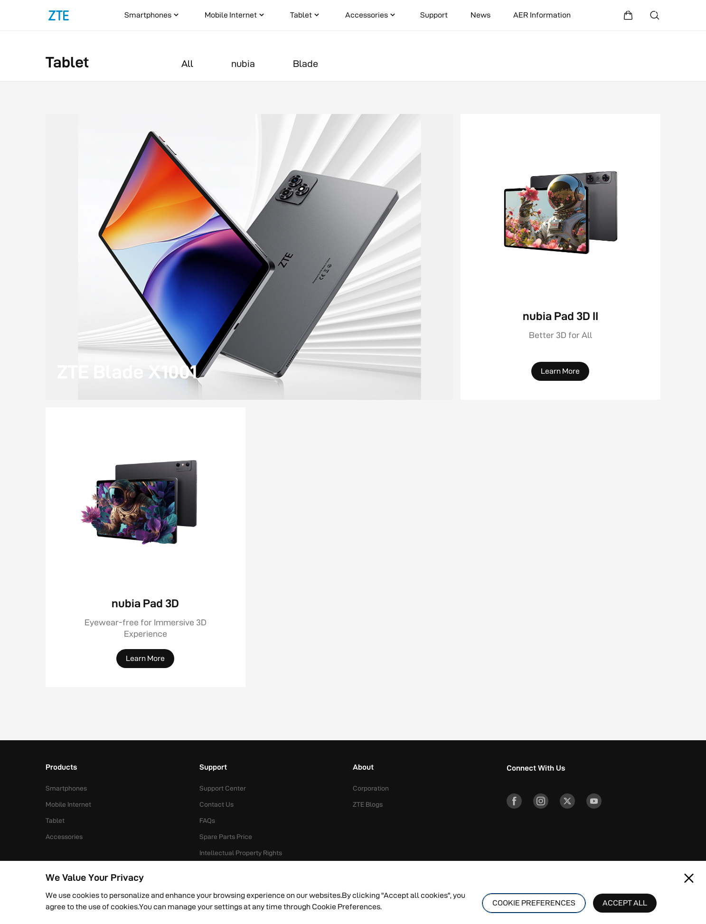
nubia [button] (243, 63)
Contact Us (216, 804)
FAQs (207, 820)
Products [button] (61, 768)
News (480, 15)
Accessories (371, 15)
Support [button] (213, 768)
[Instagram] (540, 801)
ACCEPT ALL (624, 903)
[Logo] (59, 15)
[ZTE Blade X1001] (249, 257)
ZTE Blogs (368, 804)
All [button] (187, 63)
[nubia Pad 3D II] (560, 257)
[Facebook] (514, 801)
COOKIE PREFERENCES (533, 903)
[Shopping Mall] (628, 15)
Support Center (222, 788)
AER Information (542, 15)
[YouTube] (594, 801)
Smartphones (152, 15)
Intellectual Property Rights (240, 853)
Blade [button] (305, 63)
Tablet (305, 15)
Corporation (371, 788)
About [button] (363, 768)
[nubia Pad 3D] (145, 576)
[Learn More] (560, 371)
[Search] (654, 15)
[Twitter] (567, 801)
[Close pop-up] (688, 878)
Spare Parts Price (225, 836)
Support (434, 15)
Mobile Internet (235, 15)
